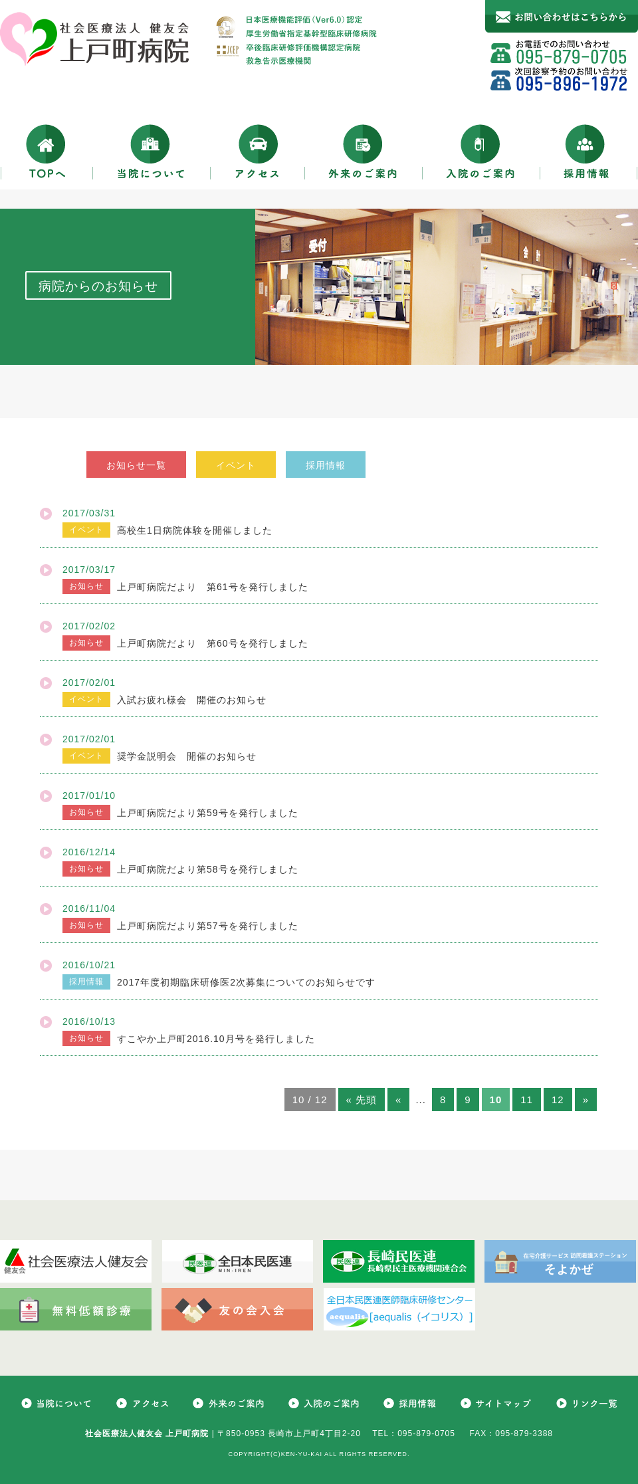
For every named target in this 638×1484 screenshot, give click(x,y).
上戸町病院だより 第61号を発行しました (212, 587)
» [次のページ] (586, 1099)
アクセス (258, 151)
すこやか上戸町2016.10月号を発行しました (216, 1038)
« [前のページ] (398, 1099)
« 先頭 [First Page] (361, 1099)
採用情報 (589, 151)
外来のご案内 (364, 151)
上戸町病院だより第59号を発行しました (207, 812)
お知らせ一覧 (136, 465)
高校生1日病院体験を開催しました (194, 530)
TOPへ (46, 151)
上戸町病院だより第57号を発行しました (207, 925)
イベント (236, 465)
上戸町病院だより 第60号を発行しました (212, 643)
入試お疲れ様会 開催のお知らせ (191, 699)
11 (526, 1099)
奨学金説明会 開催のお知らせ (187, 756)
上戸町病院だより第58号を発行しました (207, 869)
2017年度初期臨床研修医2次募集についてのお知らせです (246, 982)
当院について (152, 151)
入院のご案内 (481, 151)
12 (558, 1099)
